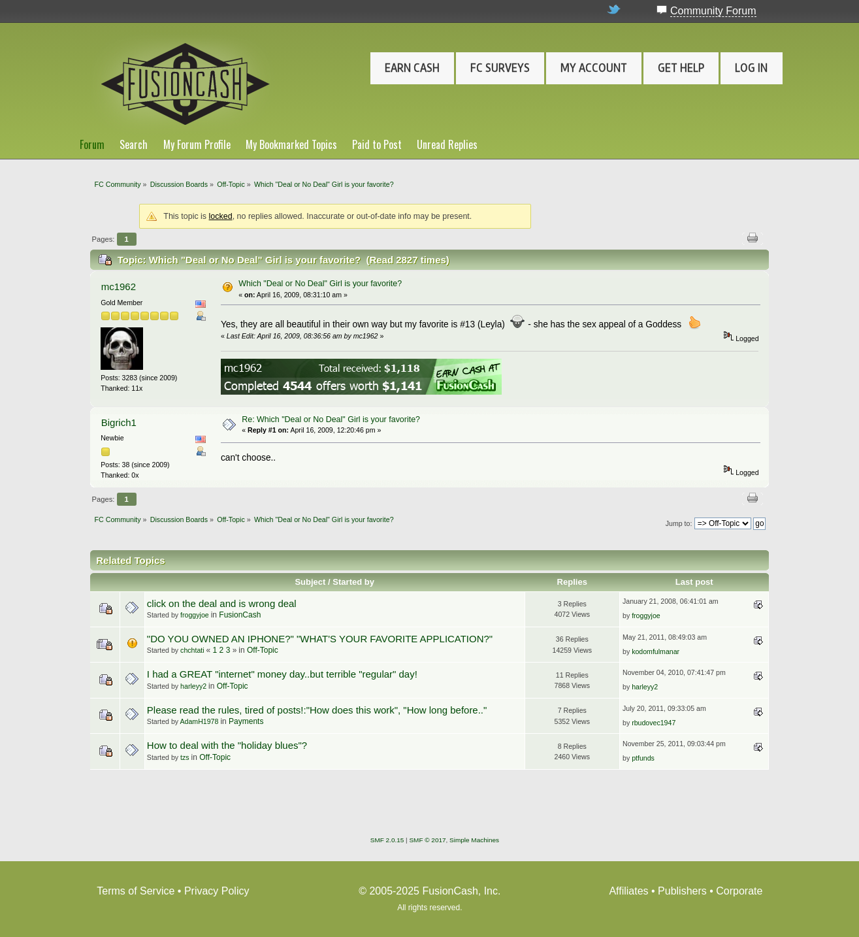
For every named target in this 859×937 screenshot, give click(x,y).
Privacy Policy (217, 890)
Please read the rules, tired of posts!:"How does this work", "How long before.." (317, 709)
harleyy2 (193, 686)
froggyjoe (194, 615)
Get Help (681, 68)
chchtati (192, 650)
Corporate (739, 890)
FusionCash (240, 614)
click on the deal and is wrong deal (222, 603)
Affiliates (628, 890)
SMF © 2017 (427, 840)
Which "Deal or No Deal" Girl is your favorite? (320, 283)
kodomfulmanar (655, 651)
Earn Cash (412, 68)
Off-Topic (262, 650)
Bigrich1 (119, 422)
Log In (751, 68)
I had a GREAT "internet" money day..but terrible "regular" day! (282, 674)
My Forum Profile (197, 144)
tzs (184, 757)
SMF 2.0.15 (387, 840)
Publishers (682, 890)
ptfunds (643, 758)
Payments (246, 721)
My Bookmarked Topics (291, 144)
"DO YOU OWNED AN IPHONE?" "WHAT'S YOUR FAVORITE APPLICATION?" (320, 638)
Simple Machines (474, 840)
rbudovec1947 (653, 723)
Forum (92, 144)
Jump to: (679, 523)
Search (134, 144)
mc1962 (118, 286)
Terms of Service (135, 890)
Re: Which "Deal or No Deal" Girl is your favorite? (331, 419)
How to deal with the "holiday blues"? (227, 745)
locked (221, 216)
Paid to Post (377, 144)
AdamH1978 (199, 721)
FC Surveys (500, 68)
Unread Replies (447, 144)
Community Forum (713, 10)
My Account (593, 68)
